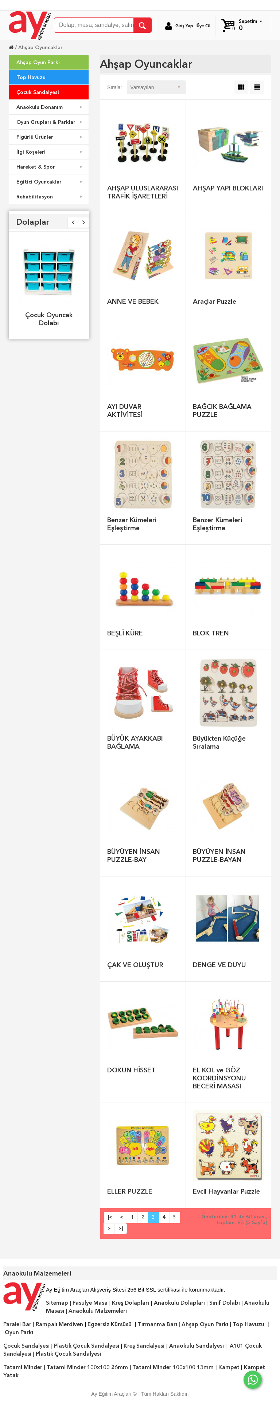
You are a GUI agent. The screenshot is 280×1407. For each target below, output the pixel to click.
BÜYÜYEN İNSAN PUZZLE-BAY (133, 855)
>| (120, 1228)
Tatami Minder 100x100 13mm (173, 1367)
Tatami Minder (22, 1367)
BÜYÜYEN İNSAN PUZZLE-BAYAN (219, 855)
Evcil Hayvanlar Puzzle (226, 1191)
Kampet (229, 1367)
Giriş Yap (184, 25)
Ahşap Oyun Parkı (38, 62)
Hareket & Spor (50, 167)
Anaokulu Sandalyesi (196, 1346)
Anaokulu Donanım (50, 107)
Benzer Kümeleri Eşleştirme (131, 524)
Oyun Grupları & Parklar (50, 122)
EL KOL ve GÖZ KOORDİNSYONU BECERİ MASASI (219, 1078)
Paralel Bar (17, 1324)
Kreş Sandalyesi (144, 1346)
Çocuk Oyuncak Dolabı (49, 319)
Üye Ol (203, 25)
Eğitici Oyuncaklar (50, 182)
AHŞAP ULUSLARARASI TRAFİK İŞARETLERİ (142, 192)
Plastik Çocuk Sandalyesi (86, 1346)
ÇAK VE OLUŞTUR (135, 965)
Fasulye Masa (90, 1303)
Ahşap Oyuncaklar (40, 47)
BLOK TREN (211, 633)
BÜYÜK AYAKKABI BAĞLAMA (135, 742)
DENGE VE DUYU (219, 965)
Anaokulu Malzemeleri (98, 1311)
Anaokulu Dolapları (179, 1303)
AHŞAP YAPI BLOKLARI (228, 188)
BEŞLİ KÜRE (125, 633)
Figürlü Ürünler (50, 137)
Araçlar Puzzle (214, 301)
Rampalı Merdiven (59, 1324)
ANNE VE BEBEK (133, 301)
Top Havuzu (31, 77)
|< (110, 1217)
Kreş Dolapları (130, 1303)
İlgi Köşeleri (50, 152)
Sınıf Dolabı (224, 1303)
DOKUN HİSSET (131, 1070)
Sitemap (57, 1303)
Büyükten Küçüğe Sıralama (219, 742)
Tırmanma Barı (157, 1324)
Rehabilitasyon (50, 197)
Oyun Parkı (19, 1332)
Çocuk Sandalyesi (37, 92)
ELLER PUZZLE (129, 1191)
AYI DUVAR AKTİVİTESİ (125, 410)
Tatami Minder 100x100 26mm (87, 1367)
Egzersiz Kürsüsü (110, 1324)
